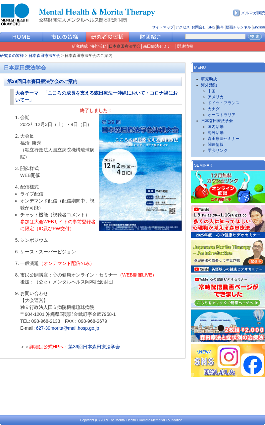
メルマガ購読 (253, 13)
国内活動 (216, 126)
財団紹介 (150, 37)
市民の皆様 (64, 37)
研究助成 (80, 46)
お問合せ (198, 27)
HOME (21, 37)
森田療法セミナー (159, 46)
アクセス (182, 27)
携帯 (220, 27)
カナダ (214, 108)
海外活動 (98, 46)
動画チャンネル (238, 27)
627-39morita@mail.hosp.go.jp (67, 328)
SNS (211, 27)
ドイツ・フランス (223, 103)
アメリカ (216, 97)
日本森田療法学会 (124, 46)
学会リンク (218, 150)
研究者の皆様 (107, 37)
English (259, 27)
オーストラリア (222, 114)
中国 (212, 91)
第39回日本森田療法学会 (94, 346)
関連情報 (185, 46)
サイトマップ (163, 27)
